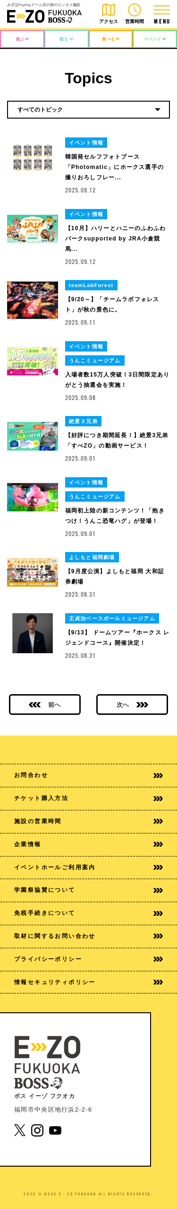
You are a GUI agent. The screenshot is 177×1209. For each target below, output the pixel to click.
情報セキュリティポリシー (88, 982)
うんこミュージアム (95, 360)
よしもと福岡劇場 (92, 557)
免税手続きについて (88, 913)
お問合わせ (88, 775)
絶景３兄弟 (83, 421)
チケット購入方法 (88, 798)
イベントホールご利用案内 (88, 867)
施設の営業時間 (88, 821)
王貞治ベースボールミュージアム (112, 618)
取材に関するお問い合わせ (88, 936)
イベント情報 (86, 142)
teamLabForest (91, 285)
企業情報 (88, 844)
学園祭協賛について (88, 890)
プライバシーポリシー (88, 959)
